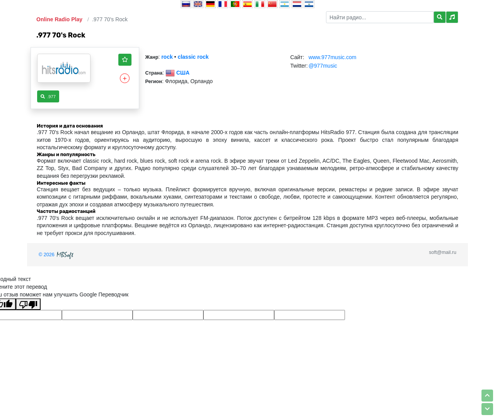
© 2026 (57, 254)
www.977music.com (333, 57)
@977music (323, 66)
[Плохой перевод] (28, 304)
